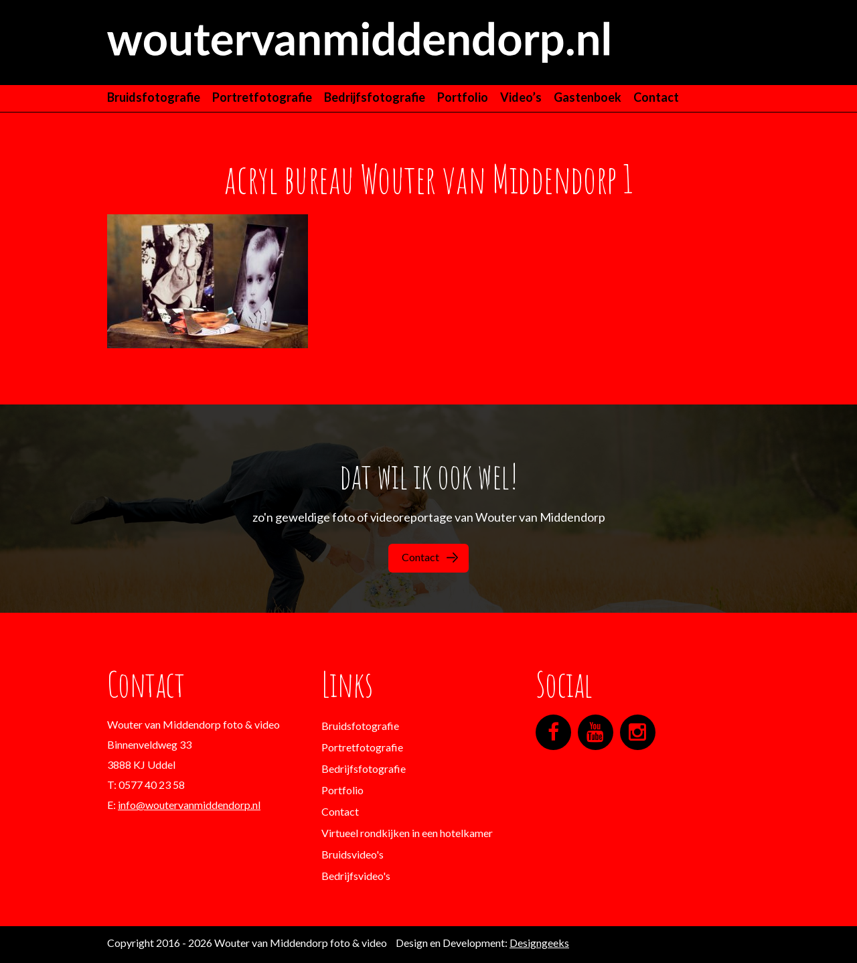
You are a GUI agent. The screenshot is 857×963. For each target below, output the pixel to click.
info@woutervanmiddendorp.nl (189, 804)
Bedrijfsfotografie (374, 97)
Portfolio (462, 97)
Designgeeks (539, 942)
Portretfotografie (262, 97)
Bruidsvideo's (352, 854)
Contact (656, 97)
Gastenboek (587, 97)
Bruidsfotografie (153, 97)
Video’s (521, 97)
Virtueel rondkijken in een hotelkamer (407, 832)
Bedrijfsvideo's (355, 875)
